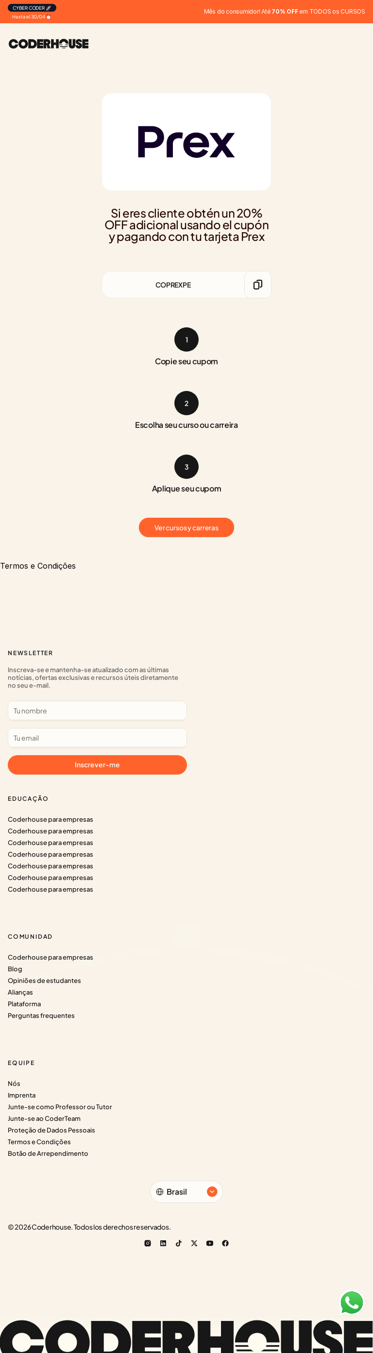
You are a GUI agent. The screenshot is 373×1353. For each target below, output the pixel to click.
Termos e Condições (39, 1142)
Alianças (20, 992)
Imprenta (21, 1095)
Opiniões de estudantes (44, 980)
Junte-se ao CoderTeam (44, 1118)
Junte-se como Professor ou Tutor (60, 1107)
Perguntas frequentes (41, 1015)
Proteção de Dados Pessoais (51, 1130)
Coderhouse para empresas (50, 819)
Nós (14, 1083)
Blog (15, 969)
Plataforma (24, 1004)
